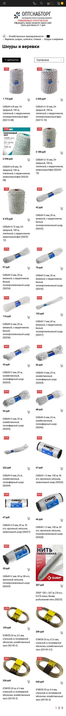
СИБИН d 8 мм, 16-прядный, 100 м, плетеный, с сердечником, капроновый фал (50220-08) (16, 173)
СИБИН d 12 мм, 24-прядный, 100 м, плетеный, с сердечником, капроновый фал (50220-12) (16, 233)
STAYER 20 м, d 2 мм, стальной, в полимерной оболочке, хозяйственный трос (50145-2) (16, 640)
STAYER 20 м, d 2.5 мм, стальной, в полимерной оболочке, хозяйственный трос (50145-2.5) (49, 644)
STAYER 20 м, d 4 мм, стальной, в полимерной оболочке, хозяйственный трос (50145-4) (49, 694)
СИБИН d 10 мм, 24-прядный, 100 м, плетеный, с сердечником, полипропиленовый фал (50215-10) (49, 113)
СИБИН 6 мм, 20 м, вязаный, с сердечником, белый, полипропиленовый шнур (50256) (16, 331)
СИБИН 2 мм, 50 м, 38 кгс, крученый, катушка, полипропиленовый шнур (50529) (16, 581)
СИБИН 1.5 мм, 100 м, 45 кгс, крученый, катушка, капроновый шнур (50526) (49, 479)
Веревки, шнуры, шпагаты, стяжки (23, 39)
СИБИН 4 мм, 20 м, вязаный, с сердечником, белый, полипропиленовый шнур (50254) (16, 282)
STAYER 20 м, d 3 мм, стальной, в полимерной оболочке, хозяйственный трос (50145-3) (16, 693)
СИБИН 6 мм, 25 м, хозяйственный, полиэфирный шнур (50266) (46, 422)
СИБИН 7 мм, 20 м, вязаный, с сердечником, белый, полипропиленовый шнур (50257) (49, 328)
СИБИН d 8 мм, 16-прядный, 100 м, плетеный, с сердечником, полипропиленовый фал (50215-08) (16, 113)
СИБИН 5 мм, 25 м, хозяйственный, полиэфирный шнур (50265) (13, 424)
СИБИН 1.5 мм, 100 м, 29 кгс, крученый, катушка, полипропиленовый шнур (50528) (49, 532)
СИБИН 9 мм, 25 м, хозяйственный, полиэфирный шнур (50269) (13, 480)
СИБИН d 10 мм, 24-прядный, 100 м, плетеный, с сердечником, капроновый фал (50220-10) (49, 166)
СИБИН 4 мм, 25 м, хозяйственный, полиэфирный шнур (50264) (46, 377)
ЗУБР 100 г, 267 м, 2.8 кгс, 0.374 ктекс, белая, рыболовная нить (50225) (49, 596)
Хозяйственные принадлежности (26, 36)
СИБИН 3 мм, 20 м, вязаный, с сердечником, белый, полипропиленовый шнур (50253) (49, 222)
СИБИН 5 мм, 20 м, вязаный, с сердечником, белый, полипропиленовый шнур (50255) (49, 282)
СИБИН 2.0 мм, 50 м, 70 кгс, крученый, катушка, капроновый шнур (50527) (16, 528)
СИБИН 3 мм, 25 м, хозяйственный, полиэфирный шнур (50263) (13, 377)
